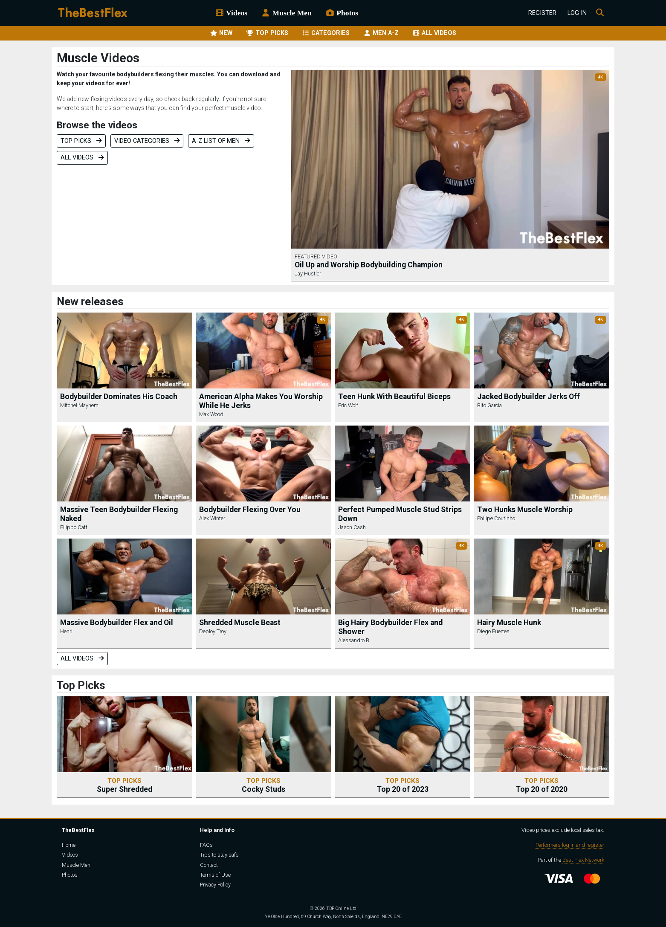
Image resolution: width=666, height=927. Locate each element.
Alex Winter (212, 518)
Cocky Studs (263, 785)
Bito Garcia (489, 405)
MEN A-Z (381, 33)
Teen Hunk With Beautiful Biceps (394, 396)
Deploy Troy (212, 631)
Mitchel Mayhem (79, 405)
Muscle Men (286, 13)
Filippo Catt (73, 527)
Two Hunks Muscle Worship (525, 509)
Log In (577, 13)
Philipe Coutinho (496, 518)
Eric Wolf (348, 405)
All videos (82, 157)
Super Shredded (124, 785)
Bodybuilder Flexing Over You (250, 509)
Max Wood (211, 414)
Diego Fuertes (493, 631)
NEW (221, 33)
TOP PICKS (267, 33)
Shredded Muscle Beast (240, 622)
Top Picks (81, 141)
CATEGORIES (326, 33)
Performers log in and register (570, 845)
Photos (341, 13)
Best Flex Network (583, 860)
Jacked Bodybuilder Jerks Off (528, 396)
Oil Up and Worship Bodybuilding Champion (369, 265)
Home (68, 845)
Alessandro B (353, 640)
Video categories (147, 141)
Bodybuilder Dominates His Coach (118, 396)
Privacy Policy (215, 884)
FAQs (206, 845)
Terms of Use (215, 875)
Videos (231, 13)
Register (542, 13)
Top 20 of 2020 (541, 785)
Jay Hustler (308, 273)
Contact (209, 865)
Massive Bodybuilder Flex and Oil (116, 622)
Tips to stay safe (219, 855)
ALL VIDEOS (434, 33)
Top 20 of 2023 (402, 785)
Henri (66, 631)
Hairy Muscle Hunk (509, 622)
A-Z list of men (221, 141)
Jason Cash (352, 527)
